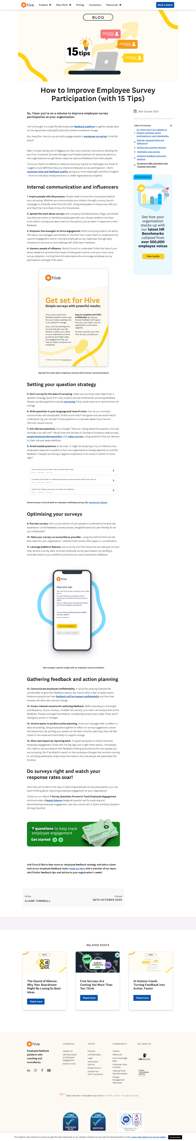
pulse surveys (76, 436)
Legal (90, 1058)
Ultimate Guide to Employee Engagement (70, 1057)
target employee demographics (44, 436)
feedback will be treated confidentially (77, 696)
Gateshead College (97, 502)
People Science (53, 800)
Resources (113, 5)
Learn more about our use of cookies (148, 1137)
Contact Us (68, 1051)
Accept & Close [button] (175, 1137)
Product (45, 5)
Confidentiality (94, 1054)
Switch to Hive (69, 1063)
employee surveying (95, 136)
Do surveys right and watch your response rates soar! (152, 165)
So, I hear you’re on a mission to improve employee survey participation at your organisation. (153, 132)
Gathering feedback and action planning (151, 158)
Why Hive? (63, 5)
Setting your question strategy (151, 147)
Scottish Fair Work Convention (95, 1073)
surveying (69, 401)
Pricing (80, 5)
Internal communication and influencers (150, 142)
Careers (116, 1051)
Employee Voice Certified (120, 1066)
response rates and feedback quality (47, 171)
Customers (95, 5)
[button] (171, 125)
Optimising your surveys (148, 151)
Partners (91, 1051)
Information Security (93, 1063)
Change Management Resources (119, 1080)
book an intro (77, 868)
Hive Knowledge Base (120, 1059)
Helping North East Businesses (120, 1072)
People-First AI (94, 1068)
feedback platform (84, 126)
